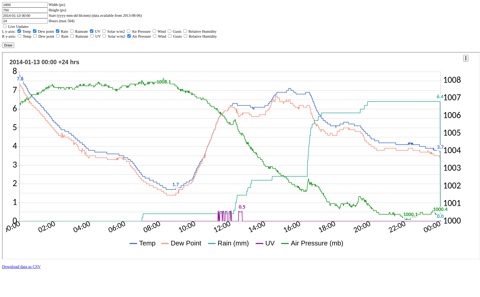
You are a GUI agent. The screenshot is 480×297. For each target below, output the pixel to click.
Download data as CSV (21, 267)
